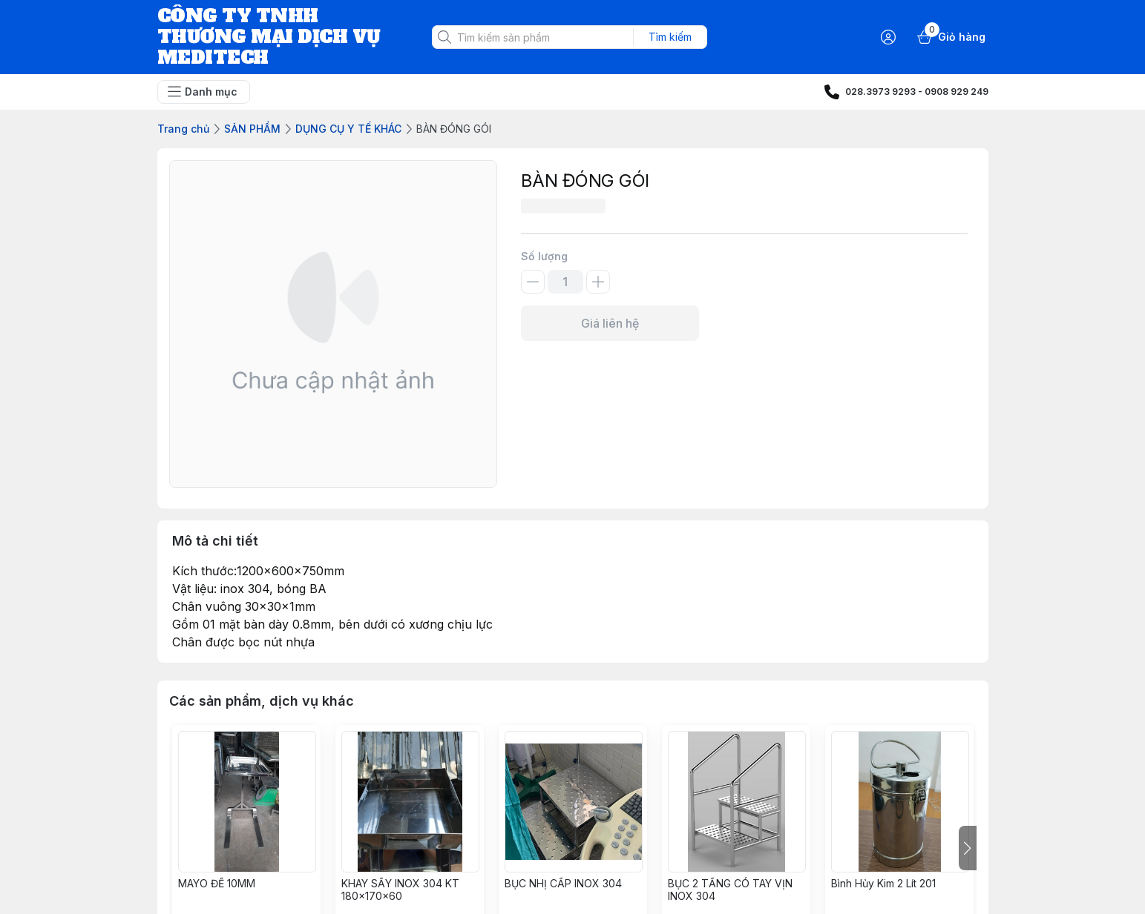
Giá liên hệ (610, 323)
